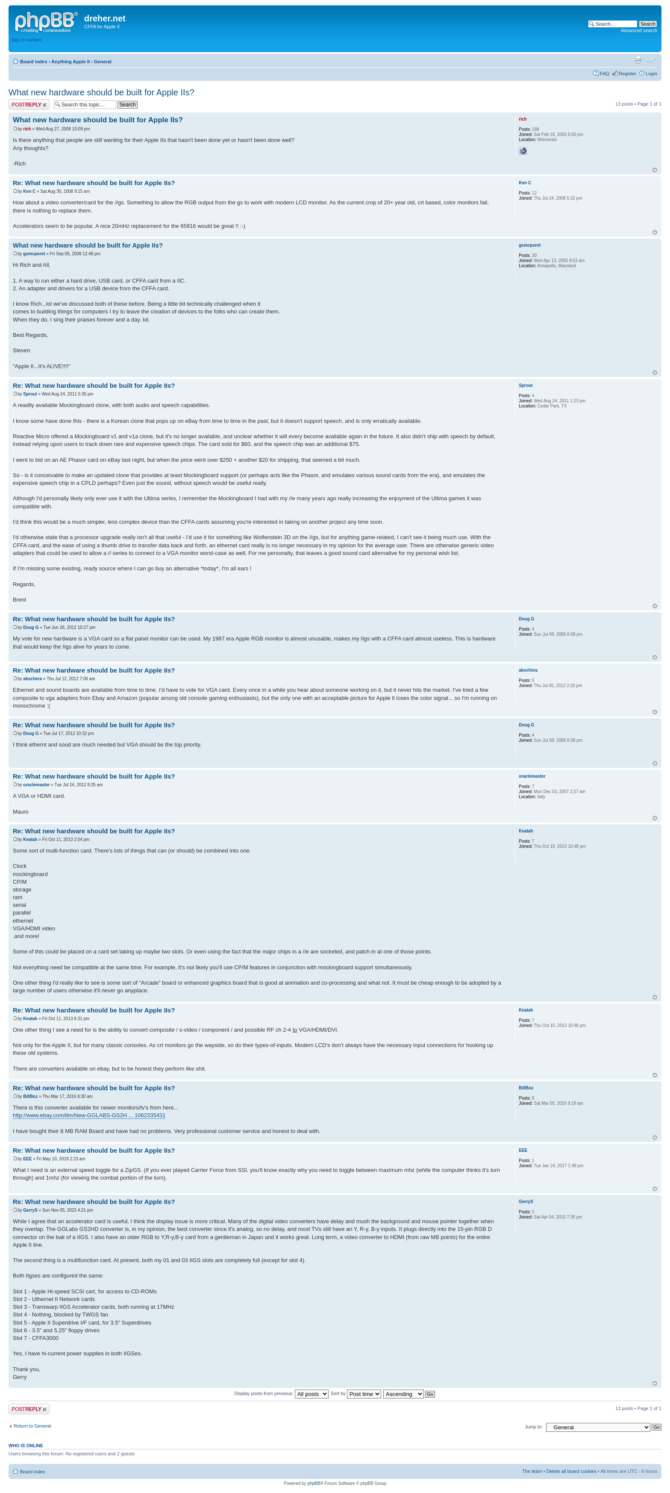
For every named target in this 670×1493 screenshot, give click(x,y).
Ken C (29, 191)
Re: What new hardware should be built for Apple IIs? (94, 182)
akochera (32, 678)
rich (27, 129)
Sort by (356, 1393)
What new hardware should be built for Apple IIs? (101, 92)
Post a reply (29, 104)
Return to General (32, 1425)
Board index (33, 61)
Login (651, 73)
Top (654, 170)
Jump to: (534, 1426)
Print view (638, 60)
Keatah (30, 839)
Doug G (30, 627)
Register (627, 73)
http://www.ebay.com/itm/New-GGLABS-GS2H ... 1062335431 (89, 1115)
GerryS (30, 1210)
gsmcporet (34, 253)
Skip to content (26, 39)
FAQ (604, 73)
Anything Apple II (70, 61)
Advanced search (639, 30)
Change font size (651, 60)
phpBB (313, 1483)
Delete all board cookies (572, 1471)
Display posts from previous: (282, 1393)
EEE (27, 1159)
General (103, 61)
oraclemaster (36, 784)
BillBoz (30, 1096)
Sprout (30, 394)
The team (532, 1471)
